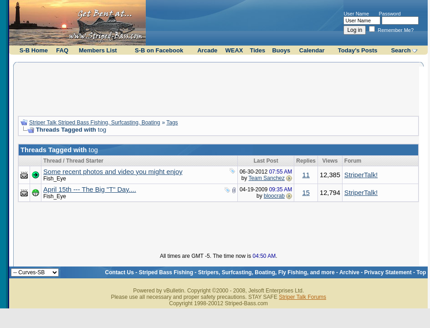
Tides (257, 50)
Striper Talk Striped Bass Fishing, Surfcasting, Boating (94, 122)
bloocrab (274, 196)
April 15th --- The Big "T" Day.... (89, 189)
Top (421, 272)
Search (400, 50)
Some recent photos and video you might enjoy (113, 171)
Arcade (207, 50)
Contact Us (119, 272)
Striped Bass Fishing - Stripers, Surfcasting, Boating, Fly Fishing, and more (237, 272)
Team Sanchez (267, 178)
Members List (98, 50)
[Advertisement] (218, 87)
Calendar (312, 50)
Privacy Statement (388, 272)
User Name (356, 13)
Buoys (281, 50)
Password (389, 13)
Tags (172, 122)
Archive (349, 272)
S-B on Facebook (159, 50)
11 (306, 175)
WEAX (234, 50)
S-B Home (34, 50)
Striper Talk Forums (302, 297)
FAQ (62, 50)
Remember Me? (391, 30)
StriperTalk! (361, 175)
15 (306, 192)
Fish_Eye (54, 178)
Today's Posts (358, 50)
